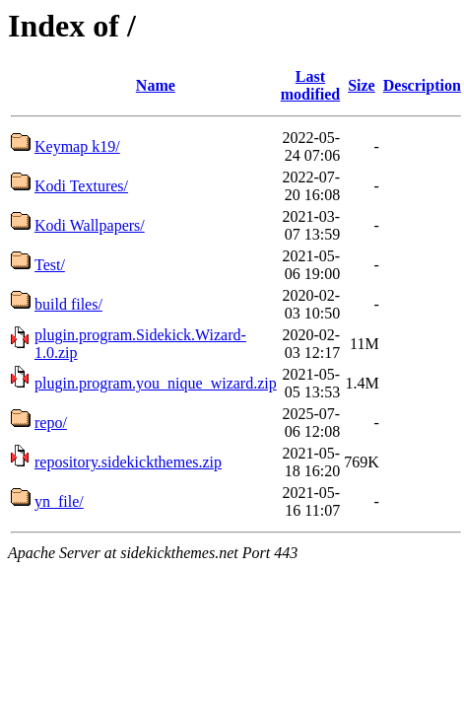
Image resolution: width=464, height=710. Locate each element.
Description (422, 85)
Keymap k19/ (77, 146)
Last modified (310, 85)
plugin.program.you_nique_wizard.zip (155, 383)
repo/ (50, 422)
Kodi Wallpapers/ (89, 225)
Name (155, 85)
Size (361, 85)
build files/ (68, 304)
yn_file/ (59, 501)
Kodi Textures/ (81, 186)
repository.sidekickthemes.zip (128, 462)
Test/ (49, 264)
